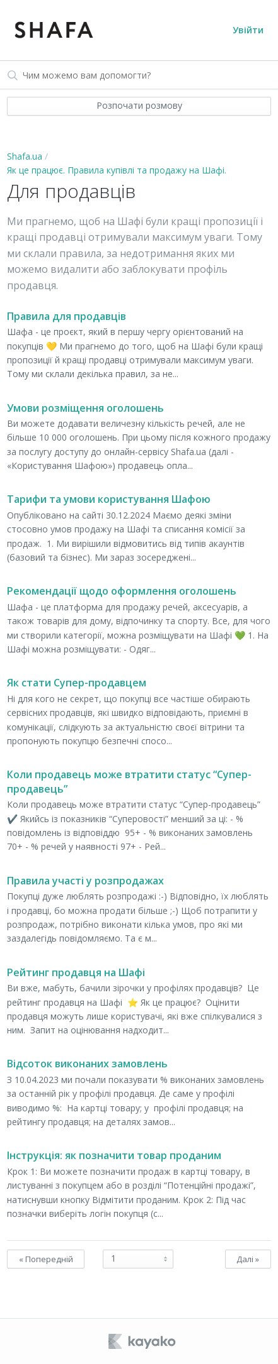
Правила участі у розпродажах (85, 881)
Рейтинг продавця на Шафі (76, 972)
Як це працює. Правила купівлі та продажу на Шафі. (116, 170)
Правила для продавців (66, 316)
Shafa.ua (24, 156)
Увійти (248, 30)
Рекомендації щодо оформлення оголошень (121, 591)
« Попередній (46, 1259)
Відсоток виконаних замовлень (87, 1063)
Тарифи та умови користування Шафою (109, 499)
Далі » (247, 1259)
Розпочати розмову (139, 105)
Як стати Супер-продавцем (76, 683)
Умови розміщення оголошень (85, 408)
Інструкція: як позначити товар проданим (114, 1155)
